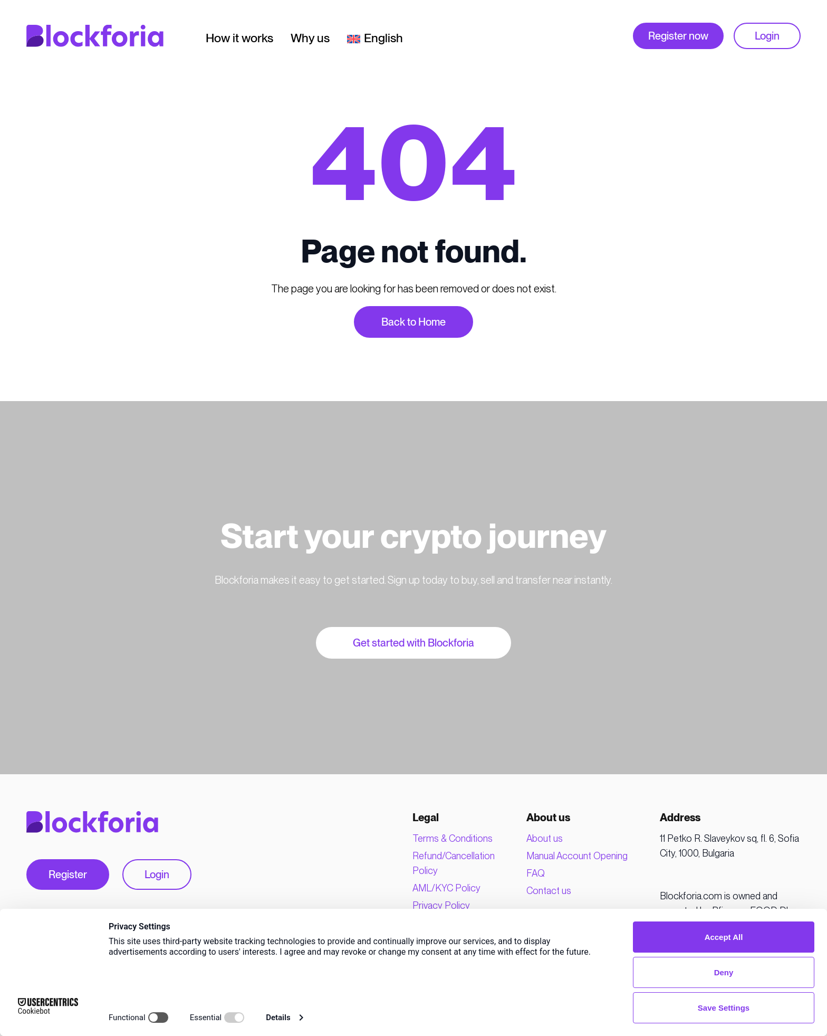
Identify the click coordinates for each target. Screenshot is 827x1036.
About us (544, 838)
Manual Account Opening (577, 855)
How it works (239, 39)
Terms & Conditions (452, 838)
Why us (310, 39)
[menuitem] (375, 36)
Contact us (548, 890)
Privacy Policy (441, 905)
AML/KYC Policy (446, 888)
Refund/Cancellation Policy (453, 863)
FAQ (535, 873)
